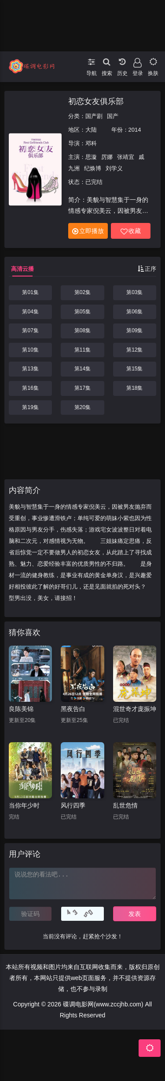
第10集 (30, 350)
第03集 (134, 292)
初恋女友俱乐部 (96, 101)
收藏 (131, 231)
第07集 (30, 330)
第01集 (30, 292)
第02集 (82, 292)
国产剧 (94, 116)
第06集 (134, 312)
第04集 (30, 312)
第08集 (82, 330)
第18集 (134, 388)
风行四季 (73, 805)
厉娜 (107, 157)
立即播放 (88, 231)
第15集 (134, 369)
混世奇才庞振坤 (134, 708)
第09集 (134, 330)
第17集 (82, 388)
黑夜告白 (73, 708)
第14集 (82, 369)
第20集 (82, 407)
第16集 (30, 388)
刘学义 (114, 168)
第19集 (30, 407)
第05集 (82, 312)
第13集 (30, 369)
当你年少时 (24, 805)
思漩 (91, 157)
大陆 (91, 129)
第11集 (82, 350)
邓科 (91, 143)
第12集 (134, 350)
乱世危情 (125, 805)
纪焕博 (92, 168)
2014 (134, 129)
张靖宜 (125, 157)
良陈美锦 (21, 708)
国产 (112, 116)
